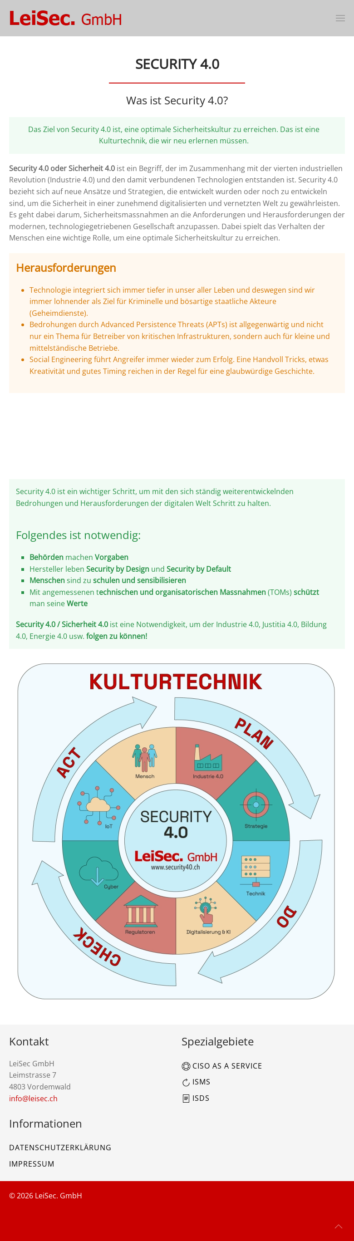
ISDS (196, 1098)
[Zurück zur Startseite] (66, 18)
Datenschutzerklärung (60, 1148)
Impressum (31, 1164)
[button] (340, 18)
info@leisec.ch (33, 1099)
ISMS (196, 1082)
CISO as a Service (222, 1066)
